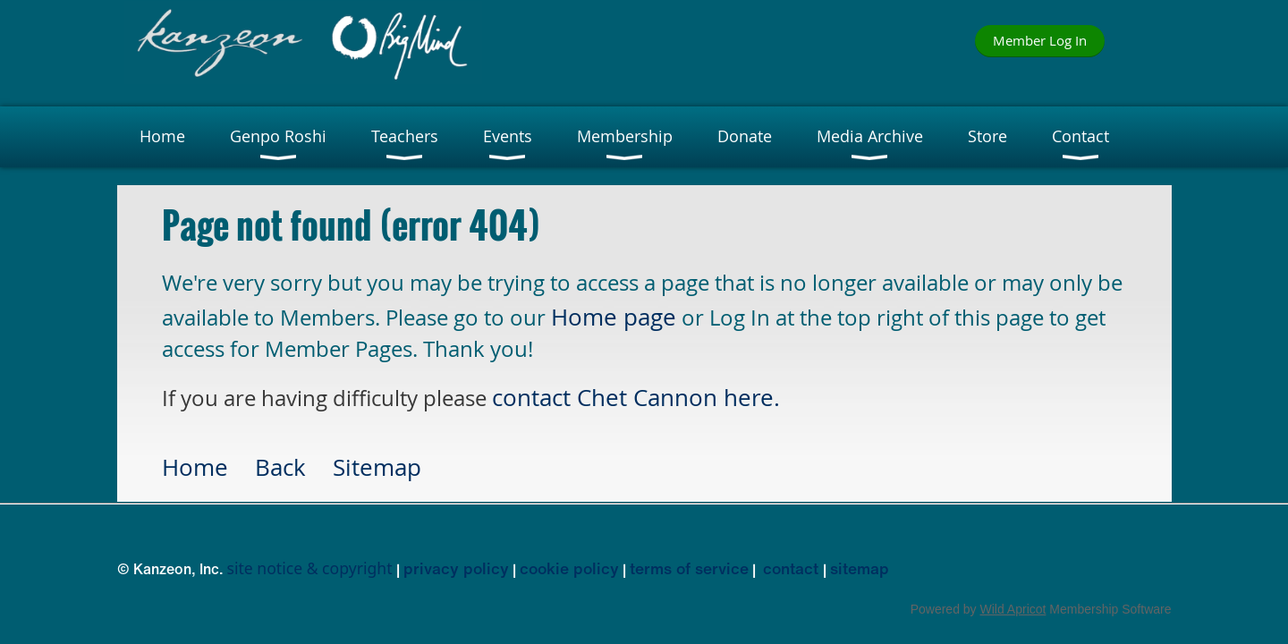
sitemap (859, 568)
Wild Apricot (1013, 609)
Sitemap (377, 467)
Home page (613, 317)
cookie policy (569, 568)
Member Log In (1040, 40)
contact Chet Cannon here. (636, 397)
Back (280, 467)
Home (195, 467)
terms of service (689, 568)
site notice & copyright (310, 568)
